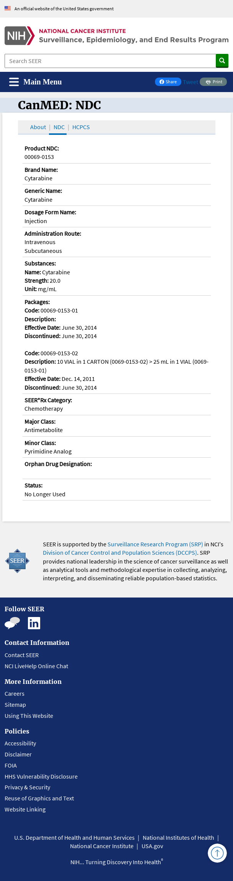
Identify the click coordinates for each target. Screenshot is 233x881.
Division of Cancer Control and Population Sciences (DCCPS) (120, 552)
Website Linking (25, 809)
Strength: (36, 280)
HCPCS (81, 127)
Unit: (30, 289)
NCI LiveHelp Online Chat (36, 666)
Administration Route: (52, 233)
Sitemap (15, 704)
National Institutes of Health (178, 837)
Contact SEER (22, 655)
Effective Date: (42, 327)
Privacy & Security (27, 787)
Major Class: (39, 421)
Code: (31, 310)
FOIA (11, 765)
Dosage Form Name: (50, 212)
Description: (40, 319)
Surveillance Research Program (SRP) (155, 544)
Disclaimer (18, 754)
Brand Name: (41, 169)
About (38, 127)
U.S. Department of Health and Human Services (74, 837)
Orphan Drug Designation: (58, 464)
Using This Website (29, 715)
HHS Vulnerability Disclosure (41, 776)
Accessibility (20, 743)
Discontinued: (42, 336)
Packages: (37, 302)
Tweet (190, 82)
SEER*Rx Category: (48, 400)
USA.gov (152, 846)
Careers (14, 693)
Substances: (40, 263)
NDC (59, 127)
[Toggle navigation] (36, 82)
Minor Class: (40, 443)
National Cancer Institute (102, 846)
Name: (32, 272)
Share (170, 82)
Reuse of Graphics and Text (39, 798)
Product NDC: (41, 148)
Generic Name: (43, 190)
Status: (33, 485)
